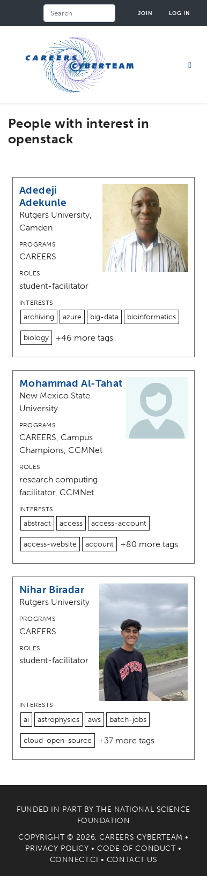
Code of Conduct (136, 848)
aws (94, 719)
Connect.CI (74, 859)
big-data (104, 316)
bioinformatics (151, 316)
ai (26, 719)
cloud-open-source (58, 740)
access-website (50, 544)
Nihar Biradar (51, 589)
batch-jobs (127, 719)
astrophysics (58, 719)
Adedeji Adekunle (42, 196)
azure (72, 316)
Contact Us (132, 859)
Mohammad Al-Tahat (71, 383)
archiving (39, 316)
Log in (179, 13)
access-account (118, 523)
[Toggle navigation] (189, 64)
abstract (37, 523)
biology (36, 337)
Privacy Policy (56, 848)
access (71, 523)
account (99, 544)
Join (145, 13)
